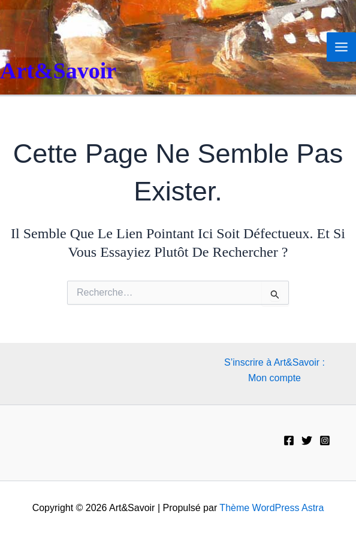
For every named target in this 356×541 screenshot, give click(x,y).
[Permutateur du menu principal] (341, 47)
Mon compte (274, 378)
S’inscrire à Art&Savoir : (274, 362)
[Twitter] (306, 440)
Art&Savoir (58, 70)
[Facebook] (288, 440)
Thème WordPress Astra (271, 508)
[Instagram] (324, 440)
